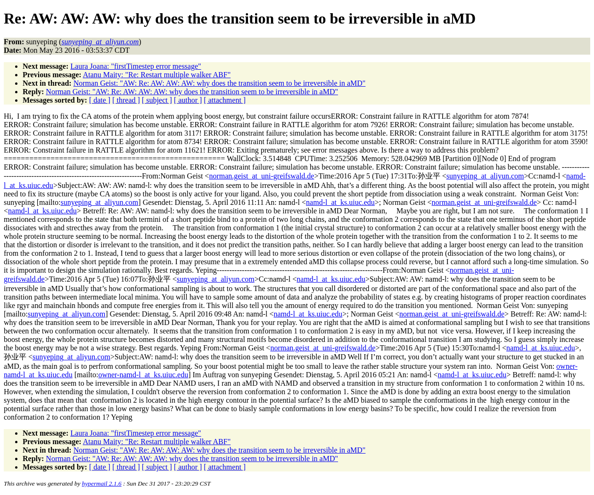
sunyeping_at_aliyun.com (485, 176)
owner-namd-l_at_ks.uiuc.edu (143, 375)
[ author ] (188, 100)
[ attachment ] (225, 100)
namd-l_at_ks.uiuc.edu (340, 202)
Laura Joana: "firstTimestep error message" (135, 66)
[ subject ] (157, 100)
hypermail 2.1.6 (102, 483)
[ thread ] (126, 100)
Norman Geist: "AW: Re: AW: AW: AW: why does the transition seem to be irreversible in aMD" (220, 83)
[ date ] (99, 100)
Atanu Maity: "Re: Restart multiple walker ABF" (157, 75)
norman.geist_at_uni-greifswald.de (261, 176)
